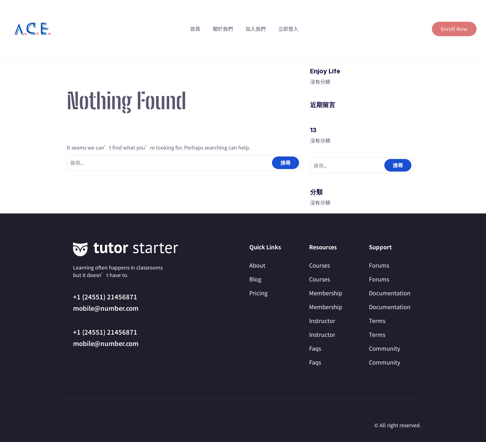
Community (384, 348)
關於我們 (223, 28)
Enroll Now (454, 28)
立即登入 (288, 28)
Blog (255, 279)
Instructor (322, 320)
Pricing (258, 293)
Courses (319, 265)
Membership (325, 293)
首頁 (195, 28)
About (257, 265)
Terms (377, 320)
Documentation (389, 293)
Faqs (315, 348)
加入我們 (256, 28)
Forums (379, 265)
